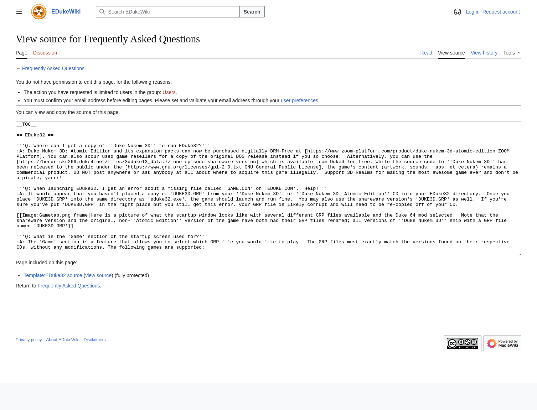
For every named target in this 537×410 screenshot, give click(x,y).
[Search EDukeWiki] (168, 11)
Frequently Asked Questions (53, 68)
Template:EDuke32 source (53, 302)
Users (169, 92)
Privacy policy (29, 366)
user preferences (299, 100)
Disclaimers (95, 366)
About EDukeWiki (62, 366)
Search (252, 12)
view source (98, 302)
